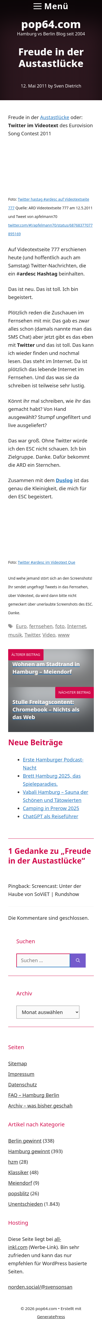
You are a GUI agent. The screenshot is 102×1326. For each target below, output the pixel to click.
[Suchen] (78, 961)
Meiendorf (20, 1183)
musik (15, 635)
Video (48, 635)
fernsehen (40, 626)
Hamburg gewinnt (29, 1151)
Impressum (21, 1074)
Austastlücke (54, 117)
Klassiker (18, 1172)
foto (59, 626)
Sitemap (17, 1063)
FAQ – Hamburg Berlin (33, 1095)
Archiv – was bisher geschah (40, 1105)
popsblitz (18, 1193)
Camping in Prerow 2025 (51, 808)
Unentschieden (25, 1204)
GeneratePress (51, 1316)
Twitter (32, 635)
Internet (76, 626)
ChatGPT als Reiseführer (50, 816)
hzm (13, 1162)
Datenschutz (22, 1084)
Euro (21, 626)
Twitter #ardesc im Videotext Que (46, 562)
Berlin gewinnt (25, 1140)
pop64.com (51, 23)
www (63, 635)
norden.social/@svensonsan (40, 1287)
